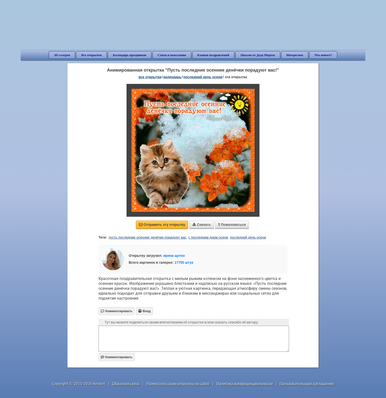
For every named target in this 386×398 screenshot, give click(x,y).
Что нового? (323, 55)
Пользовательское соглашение (307, 383)
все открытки (150, 77)
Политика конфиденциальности (244, 383)
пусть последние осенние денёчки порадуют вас (147, 237)
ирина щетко (174, 256)
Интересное (294, 55)
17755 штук (184, 262)
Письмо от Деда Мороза (258, 55)
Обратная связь (126, 383)
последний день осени (248, 237)
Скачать (202, 225)
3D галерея (62, 55)
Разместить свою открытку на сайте (177, 383)
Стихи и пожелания (172, 55)
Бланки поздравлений (213, 55)
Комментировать (116, 357)
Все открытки (91, 55)
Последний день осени (202, 77)
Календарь (172, 77)
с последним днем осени (208, 237)
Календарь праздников (129, 55)
